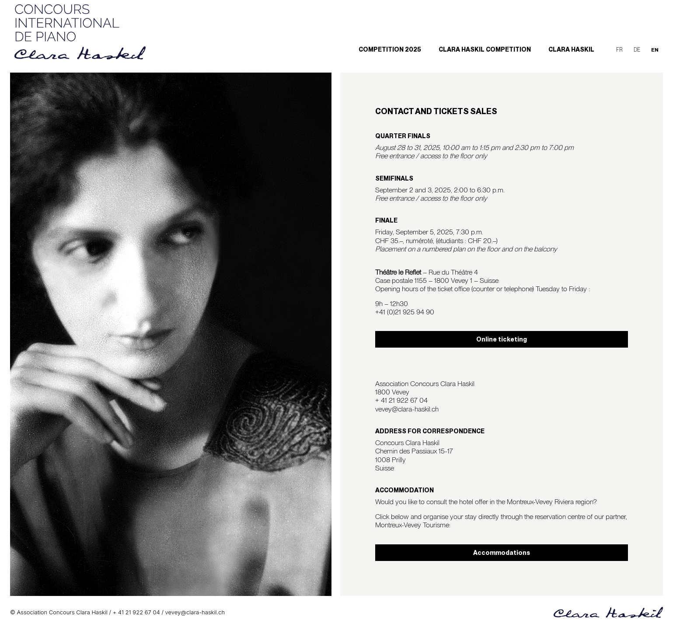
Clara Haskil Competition (485, 49)
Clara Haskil (571, 49)
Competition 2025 (390, 49)
